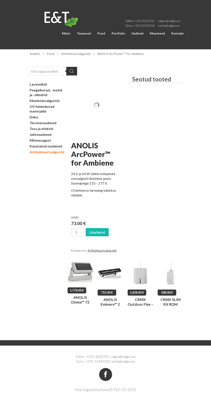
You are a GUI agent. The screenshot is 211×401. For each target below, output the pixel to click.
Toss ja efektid (41, 129)
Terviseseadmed (43, 123)
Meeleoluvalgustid (44, 101)
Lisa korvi (97, 232)
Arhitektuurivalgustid (75, 54)
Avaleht (35, 54)
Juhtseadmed (40, 134)
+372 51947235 (144, 25)
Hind (75, 217)
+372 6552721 (145, 21)
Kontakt (177, 33)
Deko (34, 117)
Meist (66, 33)
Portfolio (118, 33)
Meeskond (157, 33)
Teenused (84, 33)
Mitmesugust (40, 140)
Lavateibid (38, 84)
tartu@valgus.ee (168, 25)
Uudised (137, 33)
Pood (101, 33)
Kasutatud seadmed (46, 146)
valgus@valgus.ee (169, 21)
